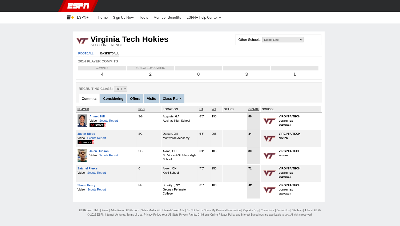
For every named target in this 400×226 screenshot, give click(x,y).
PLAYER (83, 109)
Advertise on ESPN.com (124, 210)
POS (141, 109)
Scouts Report (108, 120)
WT (214, 109)
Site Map (297, 210)
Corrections (267, 210)
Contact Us (283, 210)
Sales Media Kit (150, 210)
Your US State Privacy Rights (179, 214)
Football (86, 53)
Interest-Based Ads (173, 210)
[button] (331, 6)
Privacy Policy (152, 214)
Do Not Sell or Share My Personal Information (214, 210)
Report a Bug (250, 210)
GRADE (253, 109)
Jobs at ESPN (313, 210)
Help (97, 210)
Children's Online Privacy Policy (216, 214)
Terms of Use (134, 214)
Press (105, 210)
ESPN (78, 6)
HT (201, 109)
